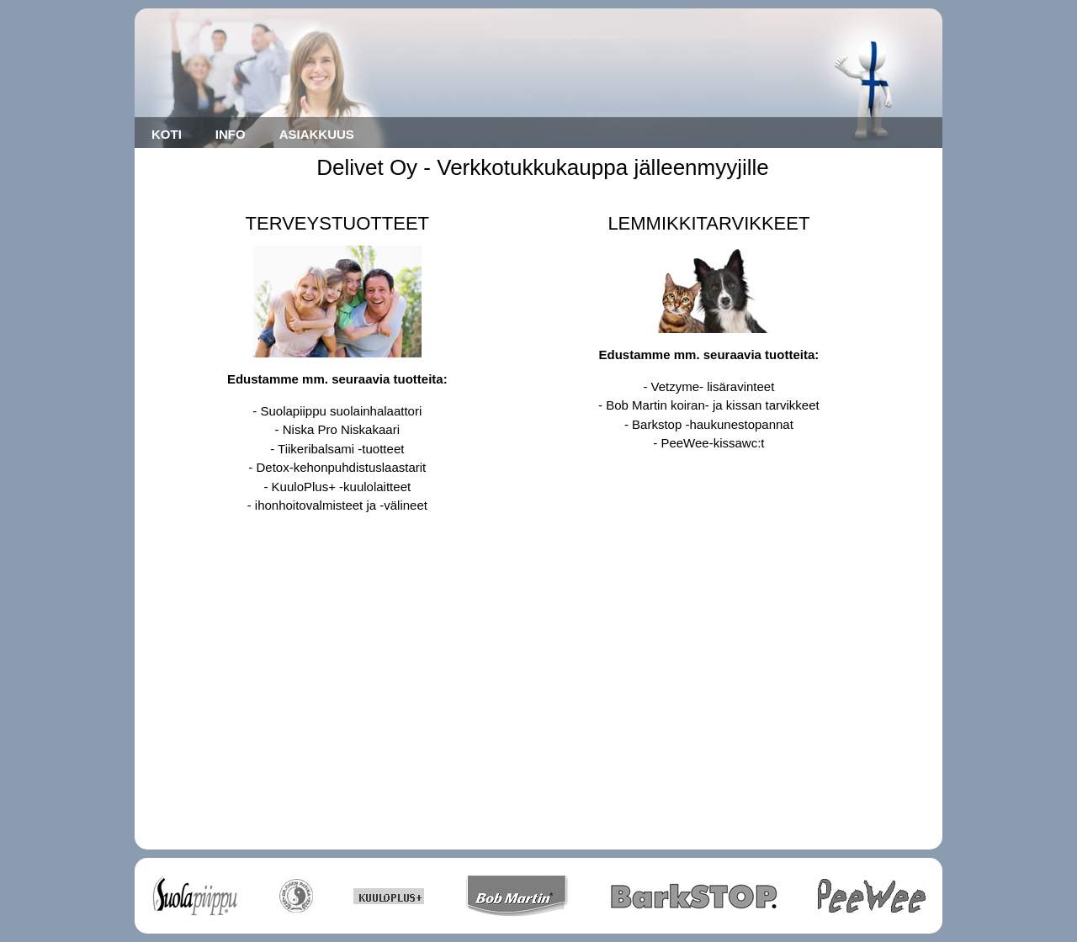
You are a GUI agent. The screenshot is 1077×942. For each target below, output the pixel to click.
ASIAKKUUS (316, 134)
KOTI (166, 134)
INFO (230, 134)
